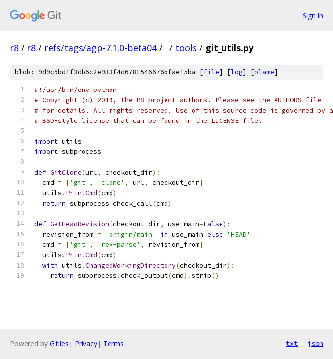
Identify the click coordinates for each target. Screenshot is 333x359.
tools (186, 48)
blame (264, 72)
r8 (14, 48)
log (237, 72)
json (315, 343)
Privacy (86, 343)
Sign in (313, 15)
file (211, 72)
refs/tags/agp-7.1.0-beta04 (100, 48)
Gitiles (59, 343)
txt (292, 343)
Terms (113, 343)
